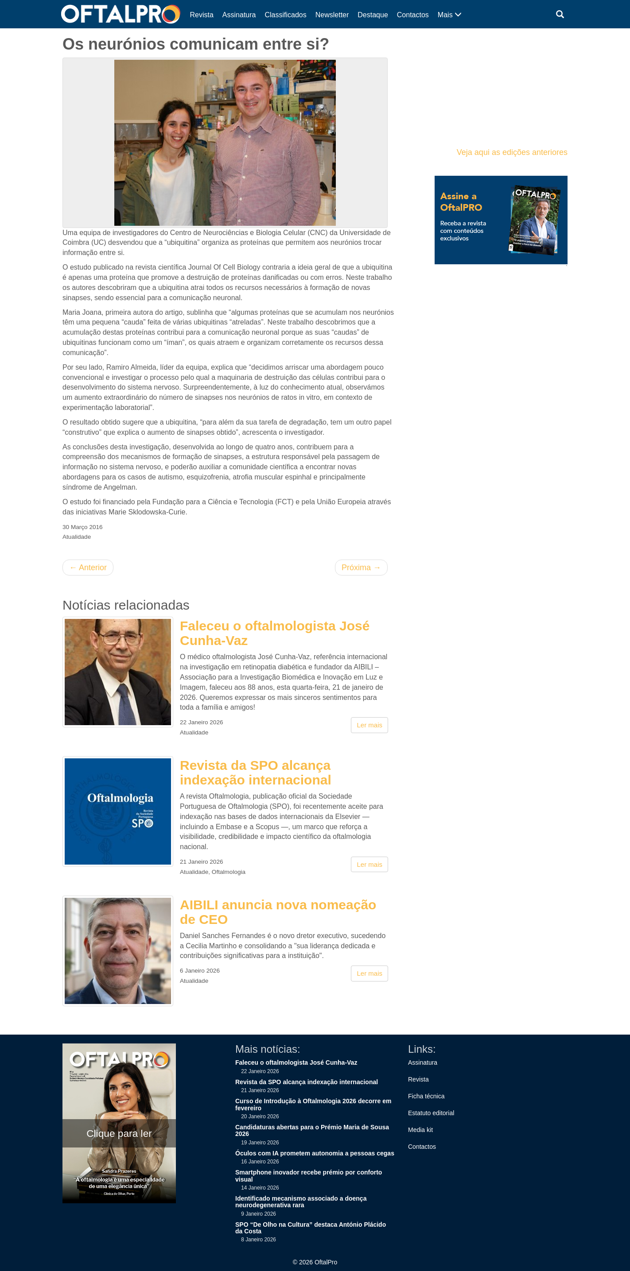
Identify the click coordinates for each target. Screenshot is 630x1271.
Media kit (420, 1129)
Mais (450, 15)
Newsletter (332, 15)
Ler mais (369, 725)
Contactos (413, 15)
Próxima (361, 567)
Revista (202, 15)
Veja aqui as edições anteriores (512, 152)
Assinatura (239, 15)
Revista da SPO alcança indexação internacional (255, 772)
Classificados (285, 15)
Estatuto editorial (431, 1112)
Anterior (88, 567)
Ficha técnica (426, 1096)
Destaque (373, 15)
